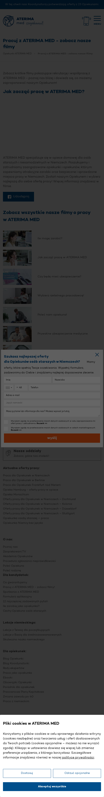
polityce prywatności (78, 757)
